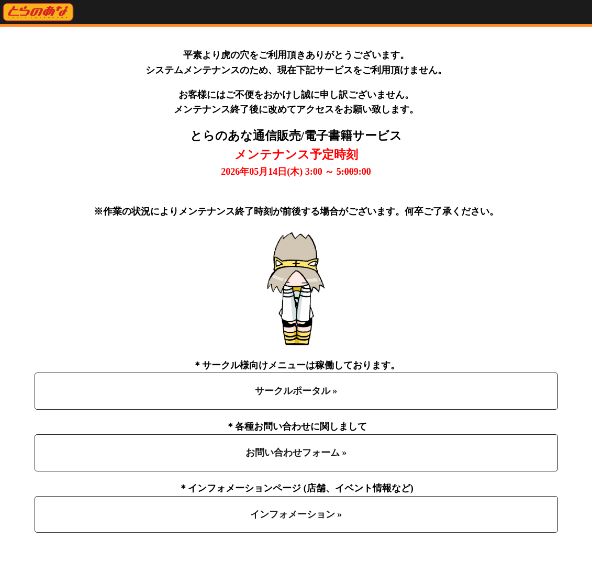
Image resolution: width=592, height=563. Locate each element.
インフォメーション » (296, 514)
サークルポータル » (296, 391)
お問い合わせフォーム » (296, 452)
